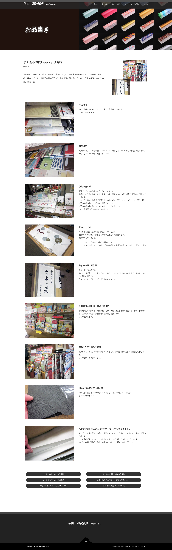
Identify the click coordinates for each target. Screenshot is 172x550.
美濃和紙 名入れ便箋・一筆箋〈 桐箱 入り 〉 (113, 480)
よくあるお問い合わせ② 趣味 (114, 474)
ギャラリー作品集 (132, 4)
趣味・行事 (116, 4)
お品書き (26, 67)
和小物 (104, 4)
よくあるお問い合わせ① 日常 (53, 474)
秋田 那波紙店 (126, 546)
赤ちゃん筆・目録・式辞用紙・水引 (53, 486)
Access (146, 4)
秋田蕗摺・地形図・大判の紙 (114, 486)
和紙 (96, 4)
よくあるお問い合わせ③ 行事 (53, 480)
